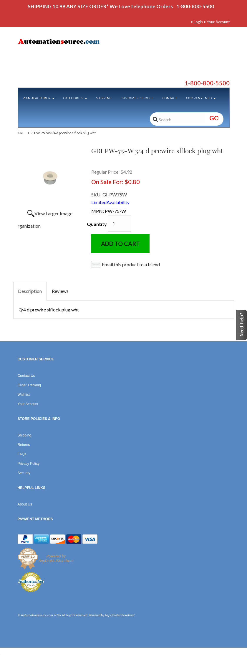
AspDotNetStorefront (120, 615)
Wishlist (24, 395)
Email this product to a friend (131, 264)
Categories (75, 98)
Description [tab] (30, 291)
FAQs (22, 454)
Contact (170, 98)
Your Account (218, 21)
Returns (24, 445)
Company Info (201, 98)
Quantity (97, 224)
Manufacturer (38, 98)
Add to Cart (120, 243)
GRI (20, 133)
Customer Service (137, 98)
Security (24, 473)
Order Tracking (29, 385)
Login (198, 21)
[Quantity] (119, 223)
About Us (25, 504)
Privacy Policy (29, 464)
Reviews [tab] (60, 291)
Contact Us (26, 376)
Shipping (104, 98)
